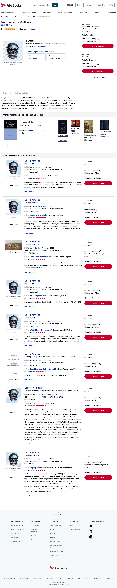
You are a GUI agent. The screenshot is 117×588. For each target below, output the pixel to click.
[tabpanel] (39, 103)
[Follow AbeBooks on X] (91, 531)
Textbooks (83, 12)
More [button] (72, 108)
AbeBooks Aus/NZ (66, 578)
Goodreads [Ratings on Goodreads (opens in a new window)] (30, 29)
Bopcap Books (36, 467)
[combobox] (42, 5)
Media (52, 529)
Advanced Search (8, 12)
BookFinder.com (58, 583)
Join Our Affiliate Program (37, 531)
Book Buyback (36, 536)
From (36, 57)
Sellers (96, 12)
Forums (53, 538)
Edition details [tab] (21, 93)
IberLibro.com (96, 578)
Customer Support (76, 529)
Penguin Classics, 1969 (37, 130)
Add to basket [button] (98, 46)
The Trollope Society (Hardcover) (105, 134)
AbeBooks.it (51, 578)
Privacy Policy (55, 542)
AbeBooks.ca (82, 578)
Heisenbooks (35, 176)
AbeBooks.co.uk (9, 578)
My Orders (14, 538)
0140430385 (32, 125)
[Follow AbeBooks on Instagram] (91, 537)
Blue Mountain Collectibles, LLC (44, 369)
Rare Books (47, 12)
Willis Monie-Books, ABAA (41, 330)
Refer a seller (35, 540)
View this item (87, 31)
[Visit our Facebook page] (91, 526)
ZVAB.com (109, 578)
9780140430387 (26, 128)
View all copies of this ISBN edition (40, 51)
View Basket (15, 542)
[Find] (55, 5)
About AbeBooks (56, 525)
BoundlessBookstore (39, 257)
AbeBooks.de (24, 578)
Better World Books (38, 215)
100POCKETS (35, 403)
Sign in (79, 5)
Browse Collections (28, 12)
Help (111, 5)
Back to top (58, 515)
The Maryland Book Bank (41, 296)
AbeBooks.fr (38, 578)
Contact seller (29, 191)
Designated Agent (56, 552)
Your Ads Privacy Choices (56, 547)
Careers (53, 533)
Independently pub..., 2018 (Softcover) (90, 137)
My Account (90, 5)
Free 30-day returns (98, 77)
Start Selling (111, 12)
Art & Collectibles (65, 12)
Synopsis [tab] (7, 93)
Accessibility (54, 556)
